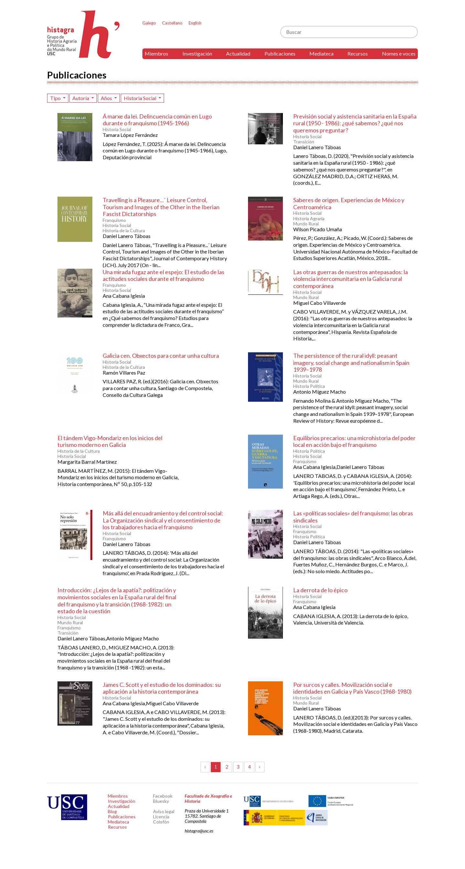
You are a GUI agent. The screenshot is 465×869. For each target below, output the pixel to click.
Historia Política (309, 386)
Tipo (56, 98)
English (195, 23)
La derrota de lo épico (320, 590)
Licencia (161, 816)
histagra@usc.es (199, 830)
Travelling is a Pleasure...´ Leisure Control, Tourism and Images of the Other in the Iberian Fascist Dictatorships (161, 206)
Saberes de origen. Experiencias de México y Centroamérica (348, 203)
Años (107, 98)
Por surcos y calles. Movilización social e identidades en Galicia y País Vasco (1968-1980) (352, 688)
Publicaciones (279, 53)
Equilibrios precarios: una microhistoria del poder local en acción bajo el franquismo (354, 441)
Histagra (83, 34)
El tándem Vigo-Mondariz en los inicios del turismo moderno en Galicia (109, 441)
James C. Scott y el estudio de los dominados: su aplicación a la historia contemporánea (162, 688)
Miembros (156, 53)
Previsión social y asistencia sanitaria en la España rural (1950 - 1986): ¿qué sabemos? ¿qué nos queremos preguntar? (355, 123)
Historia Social (140, 98)
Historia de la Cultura (124, 230)
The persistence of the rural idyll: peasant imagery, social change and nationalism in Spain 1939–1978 (351, 362)
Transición (303, 141)
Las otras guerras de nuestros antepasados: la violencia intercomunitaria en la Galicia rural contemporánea (350, 278)
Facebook (162, 796)
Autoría (81, 98)
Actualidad (238, 53)
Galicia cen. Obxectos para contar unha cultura (161, 355)
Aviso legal (163, 811)
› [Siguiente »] (260, 767)
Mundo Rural (306, 223)
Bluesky (161, 801)
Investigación (197, 53)
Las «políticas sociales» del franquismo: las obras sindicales (353, 517)
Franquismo (114, 220)
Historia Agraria (309, 218)
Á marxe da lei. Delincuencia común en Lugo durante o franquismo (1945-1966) (157, 120)
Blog (112, 811)
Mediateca (321, 53)
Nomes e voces (399, 53)
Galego (149, 23)
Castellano (172, 23)
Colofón (161, 821)
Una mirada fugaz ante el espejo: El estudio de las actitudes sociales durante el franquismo (163, 275)
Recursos (357, 53)
